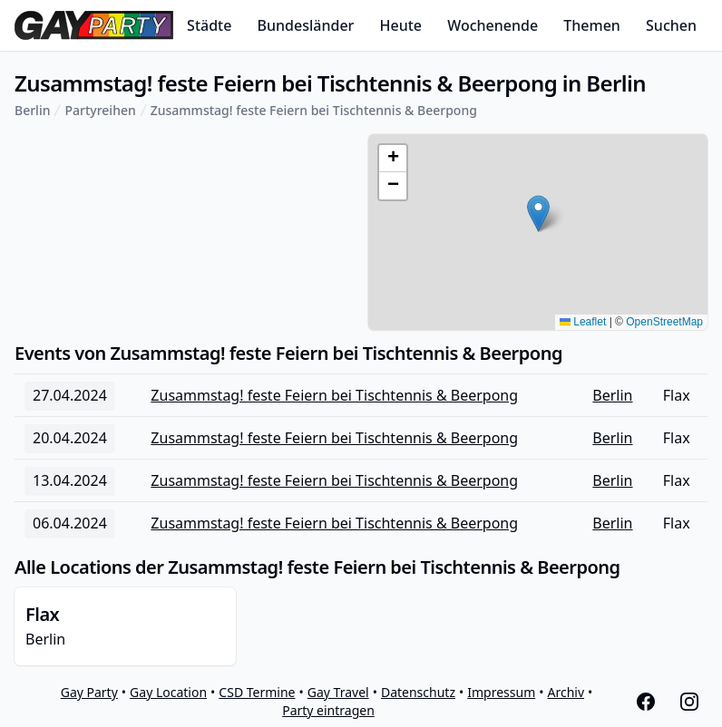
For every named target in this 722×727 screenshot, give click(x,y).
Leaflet (583, 321)
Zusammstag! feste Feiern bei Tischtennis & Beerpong (314, 110)
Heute (401, 25)
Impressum (501, 692)
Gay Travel (338, 692)
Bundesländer (306, 25)
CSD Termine (257, 692)
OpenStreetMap (664, 321)
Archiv (566, 692)
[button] (538, 213)
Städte (209, 25)
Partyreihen (99, 110)
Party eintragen (328, 710)
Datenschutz (418, 692)
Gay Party (89, 692)
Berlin (32, 110)
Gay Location (168, 692)
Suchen (671, 25)
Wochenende (492, 25)
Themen (591, 25)
